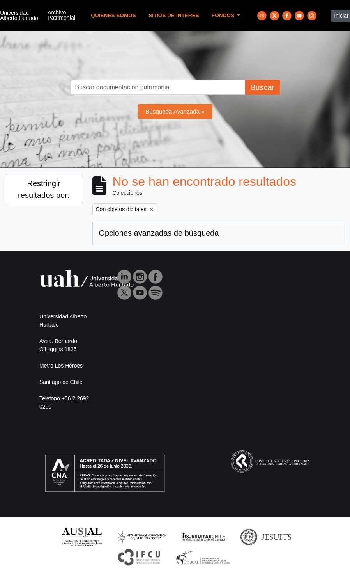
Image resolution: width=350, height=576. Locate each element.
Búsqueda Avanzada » (175, 111)
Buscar (262, 87)
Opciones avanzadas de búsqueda (159, 233)
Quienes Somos (113, 15)
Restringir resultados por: (43, 189)
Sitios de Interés (173, 15)
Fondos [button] (224, 15)
